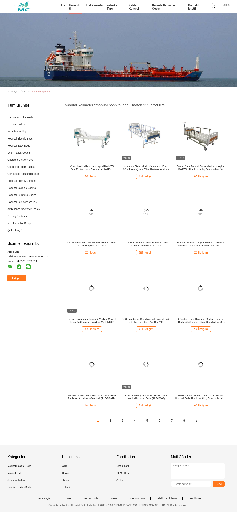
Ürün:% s (74, 7)
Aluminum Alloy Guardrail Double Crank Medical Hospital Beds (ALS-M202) (146, 397)
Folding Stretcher (17, 216)
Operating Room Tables (21, 166)
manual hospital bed (41, 91)
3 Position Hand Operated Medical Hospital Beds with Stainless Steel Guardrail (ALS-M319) (200, 321)
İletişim (16, 278)
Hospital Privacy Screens (21, 180)
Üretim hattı (122, 466)
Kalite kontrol (133, 7)
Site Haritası (137, 498)
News (114, 498)
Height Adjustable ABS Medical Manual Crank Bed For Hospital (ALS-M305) (91, 244)
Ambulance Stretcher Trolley (23, 209)
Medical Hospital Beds (20, 117)
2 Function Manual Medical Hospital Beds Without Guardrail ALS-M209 (146, 244)
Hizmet (65, 480)
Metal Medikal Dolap (19, 223)
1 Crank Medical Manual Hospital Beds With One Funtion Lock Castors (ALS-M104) (91, 168)
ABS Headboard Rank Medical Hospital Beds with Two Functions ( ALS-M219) (146, 320)
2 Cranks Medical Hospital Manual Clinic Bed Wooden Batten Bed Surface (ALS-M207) (200, 244)
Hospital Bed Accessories (22, 202)
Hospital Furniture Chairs (21, 194)
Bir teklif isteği (194, 7)
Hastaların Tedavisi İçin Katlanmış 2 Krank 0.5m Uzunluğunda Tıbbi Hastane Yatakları (146, 168)
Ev (63, 5)
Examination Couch (18, 152)
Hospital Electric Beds (20, 138)
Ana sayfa (44, 498)
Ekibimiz (66, 487)
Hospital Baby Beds (18, 145)
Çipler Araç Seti (16, 230)
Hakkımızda (94, 5)
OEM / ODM (123, 473)
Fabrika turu (112, 7)
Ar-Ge (119, 480)
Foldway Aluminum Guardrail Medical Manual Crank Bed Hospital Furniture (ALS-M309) (92, 320)
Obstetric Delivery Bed (20, 159)
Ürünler (67, 498)
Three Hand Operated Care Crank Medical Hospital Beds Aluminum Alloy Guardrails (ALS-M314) (200, 397)
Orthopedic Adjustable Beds (23, 173)
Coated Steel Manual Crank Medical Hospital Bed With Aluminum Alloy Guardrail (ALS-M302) (200, 168)
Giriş (64, 466)
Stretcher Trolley (16, 131)
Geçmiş (66, 473)
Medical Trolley (16, 124)
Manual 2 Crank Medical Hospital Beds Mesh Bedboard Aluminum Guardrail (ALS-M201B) (92, 397)
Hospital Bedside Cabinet (21, 187)
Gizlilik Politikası (167, 498)
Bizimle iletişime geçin (163, 7)
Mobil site (195, 498)
